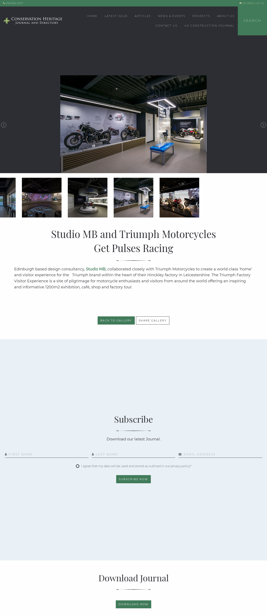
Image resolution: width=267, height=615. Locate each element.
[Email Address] (220, 455)
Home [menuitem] (92, 16)
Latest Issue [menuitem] (116, 16)
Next (263, 125)
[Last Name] (133, 455)
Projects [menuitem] (201, 16)
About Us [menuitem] (225, 16)
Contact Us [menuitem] (166, 25)
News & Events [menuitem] (171, 16)
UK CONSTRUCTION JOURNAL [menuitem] (209, 25)
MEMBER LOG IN (251, 3)
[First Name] (46, 455)
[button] (252, 20)
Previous (3, 125)
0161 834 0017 (13, 3)
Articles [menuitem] (143, 16)
